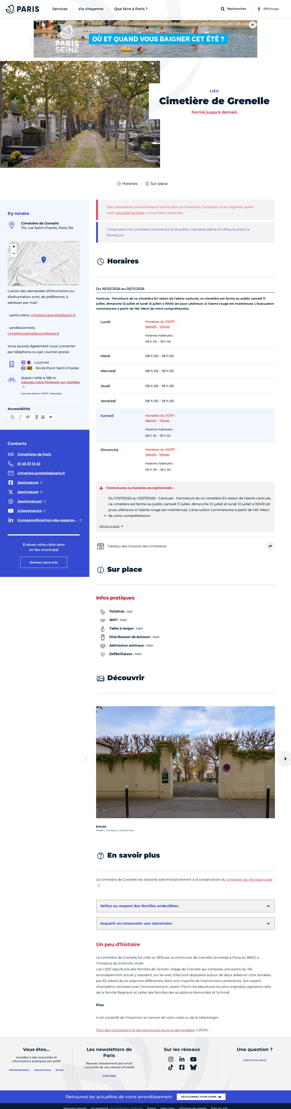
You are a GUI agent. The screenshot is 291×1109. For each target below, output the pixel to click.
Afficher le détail (109, 526)
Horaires (126, 183)
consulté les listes (130, 213)
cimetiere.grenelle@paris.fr (53, 315)
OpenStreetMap (64, 285)
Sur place (156, 183)
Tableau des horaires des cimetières (137, 546)
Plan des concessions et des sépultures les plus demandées (145, 1030)
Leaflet (43, 285)
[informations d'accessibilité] (32, 417)
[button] (43, 259)
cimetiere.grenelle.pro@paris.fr (33, 333)
